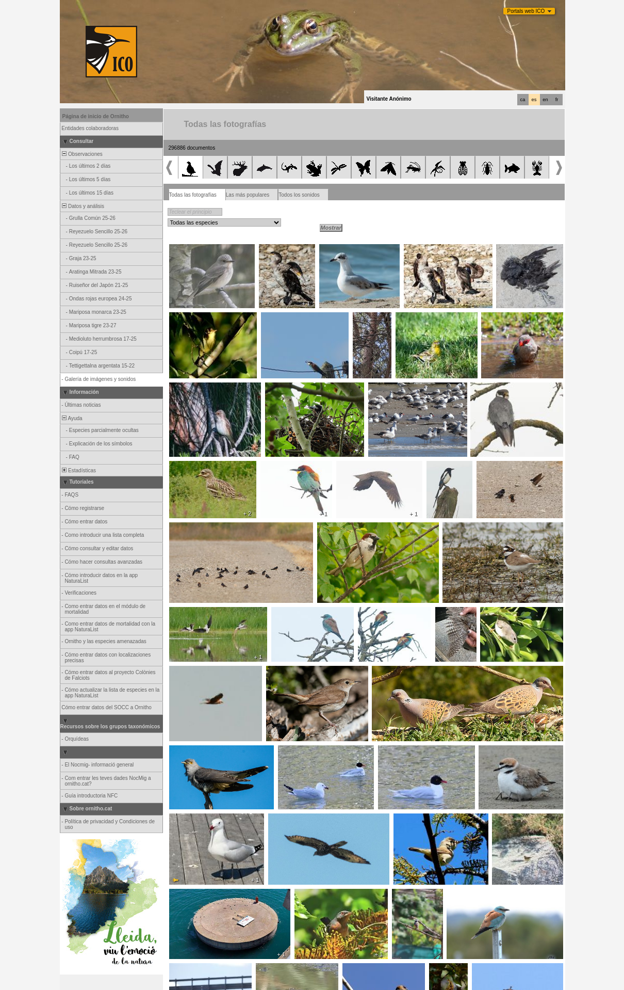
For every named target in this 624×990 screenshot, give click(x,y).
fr (557, 99)
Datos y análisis (83, 206)
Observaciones (82, 154)
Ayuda (72, 418)
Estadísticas (78, 470)
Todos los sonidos (299, 195)
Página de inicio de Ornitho (95, 116)
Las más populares (248, 195)
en (545, 99)
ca (523, 99)
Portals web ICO (526, 11)
